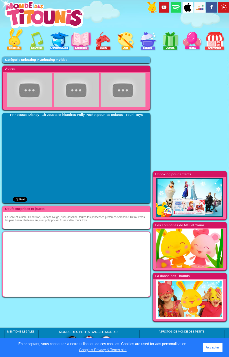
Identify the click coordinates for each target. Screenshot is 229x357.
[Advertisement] (76, 264)
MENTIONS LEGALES (20, 331)
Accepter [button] (213, 347)
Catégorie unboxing (20, 60)
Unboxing (47, 60)
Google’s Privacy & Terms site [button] (103, 350)
